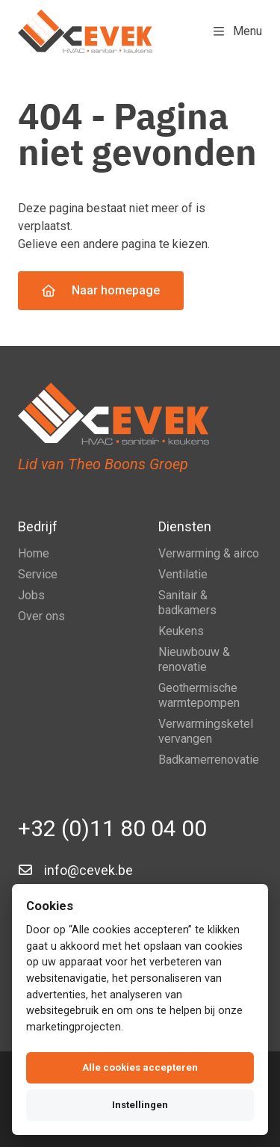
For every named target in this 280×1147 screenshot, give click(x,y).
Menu (238, 31)
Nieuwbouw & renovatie (194, 659)
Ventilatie (183, 574)
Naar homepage (101, 290)
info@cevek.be (88, 870)
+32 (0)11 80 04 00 (112, 828)
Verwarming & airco (208, 553)
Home (33, 553)
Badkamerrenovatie (208, 759)
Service (37, 574)
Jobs (31, 595)
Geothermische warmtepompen (199, 695)
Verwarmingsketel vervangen (205, 731)
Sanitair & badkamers (187, 602)
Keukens (181, 631)
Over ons (41, 616)
